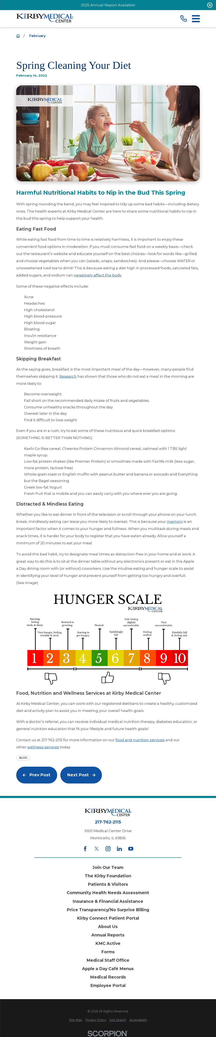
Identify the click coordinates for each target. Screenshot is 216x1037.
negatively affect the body (97, 275)
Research (68, 376)
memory (175, 521)
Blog (23, 757)
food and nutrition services (140, 740)
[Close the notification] (210, 5)
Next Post (81, 774)
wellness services (43, 747)
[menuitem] (75, 1020)
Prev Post (36, 774)
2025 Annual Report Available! (108, 5)
